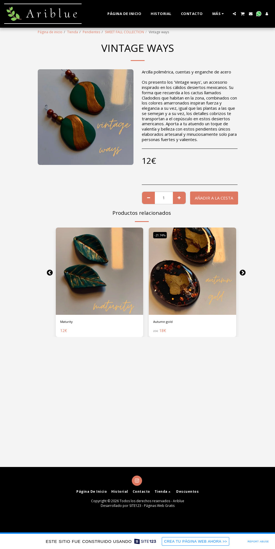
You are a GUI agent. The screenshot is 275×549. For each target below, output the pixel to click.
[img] (99, 271)
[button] (234, 14)
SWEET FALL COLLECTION (124, 32)
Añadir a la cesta (214, 198)
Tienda (72, 32)
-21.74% (161, 235)
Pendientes (91, 32)
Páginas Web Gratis (159, 505)
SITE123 (135, 505)
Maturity (68, 322)
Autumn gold (165, 322)
